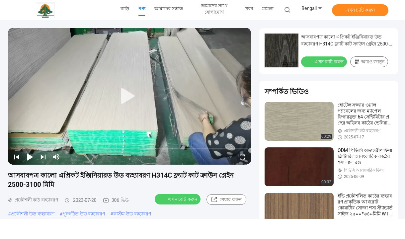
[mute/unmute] (56, 157)
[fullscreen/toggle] (242, 157)
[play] (129, 96)
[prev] (16, 157)
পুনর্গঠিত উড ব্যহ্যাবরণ (83, 213)
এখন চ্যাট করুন (360, 10)
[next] (43, 157)
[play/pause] (30, 157)
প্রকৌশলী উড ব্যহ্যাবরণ (32, 213)
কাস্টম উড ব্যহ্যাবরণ (132, 213)
